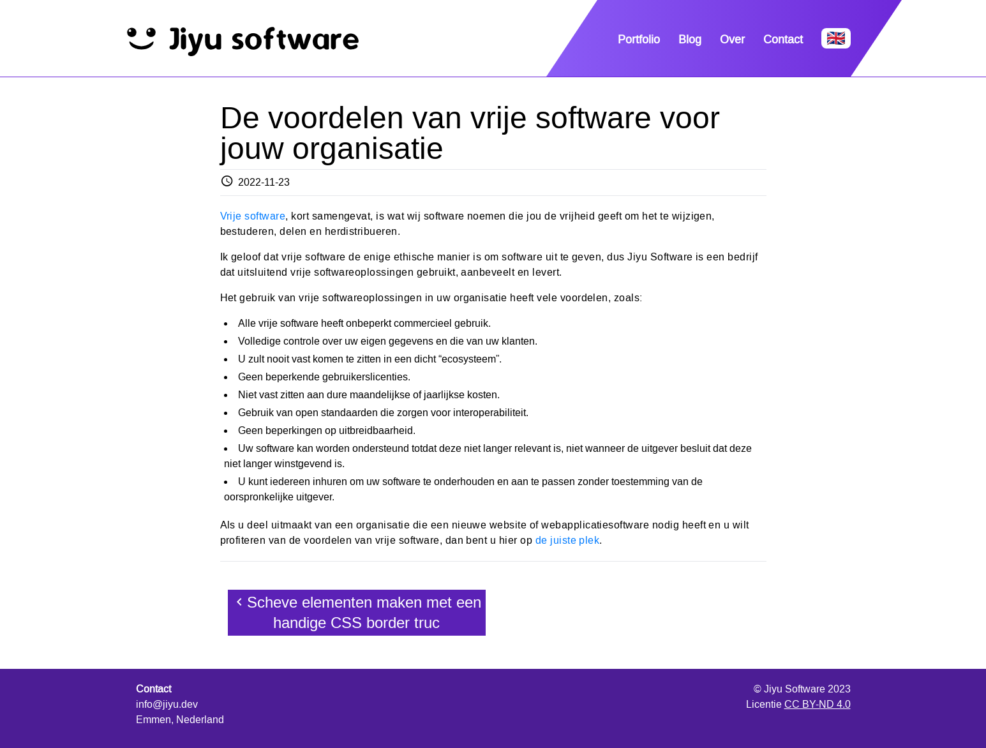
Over (732, 39)
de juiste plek (567, 540)
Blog (689, 39)
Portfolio (639, 39)
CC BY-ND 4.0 (817, 704)
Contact (783, 39)
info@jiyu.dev (167, 704)
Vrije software (253, 216)
